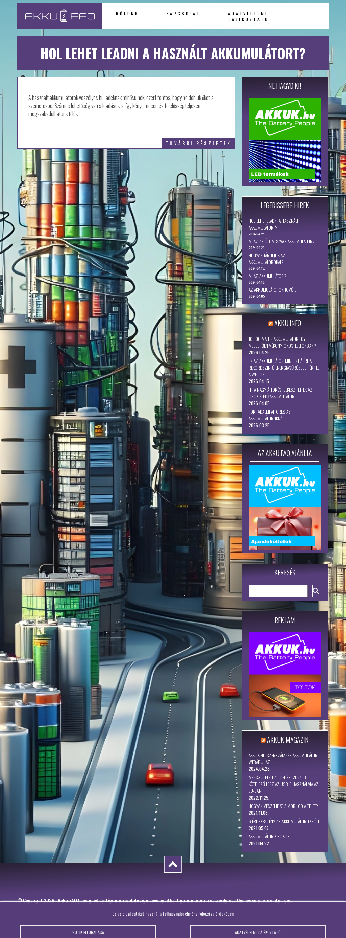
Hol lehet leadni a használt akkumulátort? (273, 224)
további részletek (198, 143)
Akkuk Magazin (288, 740)
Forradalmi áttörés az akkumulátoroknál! (270, 415)
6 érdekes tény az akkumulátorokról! (284, 821)
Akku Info (287, 323)
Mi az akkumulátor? (267, 275)
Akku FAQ (67, 900)
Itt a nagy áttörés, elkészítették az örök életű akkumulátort (280, 393)
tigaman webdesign (127, 900)
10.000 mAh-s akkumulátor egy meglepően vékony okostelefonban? (282, 342)
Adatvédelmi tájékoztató (248, 16)
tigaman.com (190, 900)
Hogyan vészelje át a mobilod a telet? (283, 806)
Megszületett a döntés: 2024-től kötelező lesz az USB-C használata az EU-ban (283, 784)
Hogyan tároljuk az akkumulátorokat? (267, 258)
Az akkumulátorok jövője (272, 289)
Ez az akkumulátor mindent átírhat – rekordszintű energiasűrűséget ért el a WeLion (284, 367)
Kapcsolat (184, 13)
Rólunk (127, 13)
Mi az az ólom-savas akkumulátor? (282, 241)
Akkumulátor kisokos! (270, 836)
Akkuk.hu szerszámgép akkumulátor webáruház (283, 758)
